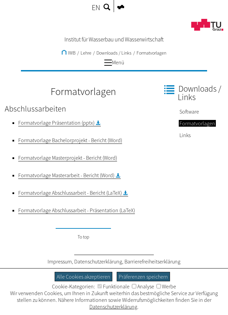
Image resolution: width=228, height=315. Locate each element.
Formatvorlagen (151, 53)
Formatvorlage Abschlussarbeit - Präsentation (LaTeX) (76, 210)
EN (96, 7)
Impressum (60, 261)
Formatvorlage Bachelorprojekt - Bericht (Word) (70, 140)
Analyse (143, 286)
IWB (69, 53)
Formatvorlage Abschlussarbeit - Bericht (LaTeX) (70, 192)
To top (83, 237)
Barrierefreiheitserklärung (152, 261)
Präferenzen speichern (143, 276)
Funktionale (113, 286)
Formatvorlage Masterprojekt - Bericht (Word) (67, 157)
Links (185, 135)
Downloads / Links (114, 53)
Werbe (166, 286)
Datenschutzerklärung (98, 261)
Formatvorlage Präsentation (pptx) (56, 122)
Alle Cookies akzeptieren (83, 276)
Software (189, 111)
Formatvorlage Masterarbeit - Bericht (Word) (66, 175)
